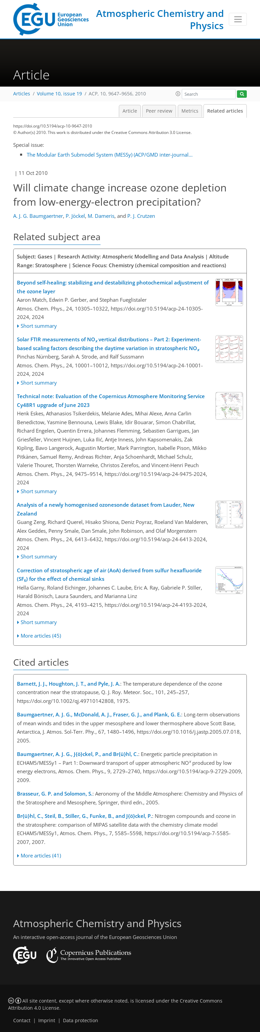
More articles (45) (41, 635)
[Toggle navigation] (238, 19)
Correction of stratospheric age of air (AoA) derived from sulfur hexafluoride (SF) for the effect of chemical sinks (109, 575)
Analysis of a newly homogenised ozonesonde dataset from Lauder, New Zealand (105, 509)
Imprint (46, 1020)
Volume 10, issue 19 (59, 94)
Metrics (189, 111)
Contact (21, 1020)
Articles (21, 94)
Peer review (159, 111)
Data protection (80, 1020)
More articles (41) (41, 855)
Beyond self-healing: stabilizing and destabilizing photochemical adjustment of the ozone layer (113, 287)
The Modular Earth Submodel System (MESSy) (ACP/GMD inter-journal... (110, 154)
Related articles (225, 111)
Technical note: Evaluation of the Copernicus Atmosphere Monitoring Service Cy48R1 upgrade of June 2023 (111, 400)
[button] (178, 94)
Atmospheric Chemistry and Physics (160, 19)
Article (130, 111)
